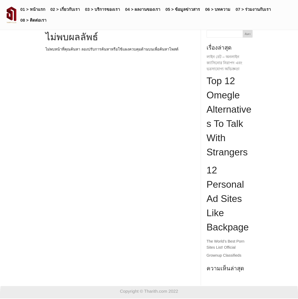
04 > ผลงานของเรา (142, 10)
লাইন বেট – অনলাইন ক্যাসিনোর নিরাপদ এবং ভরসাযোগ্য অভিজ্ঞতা (224, 63)
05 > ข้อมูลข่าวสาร (182, 10)
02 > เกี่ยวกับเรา (65, 10)
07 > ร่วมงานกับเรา (253, 10)
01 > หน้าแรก (32, 10)
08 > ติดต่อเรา (33, 21)
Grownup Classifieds (224, 255)
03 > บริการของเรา (102, 10)
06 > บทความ (218, 10)
